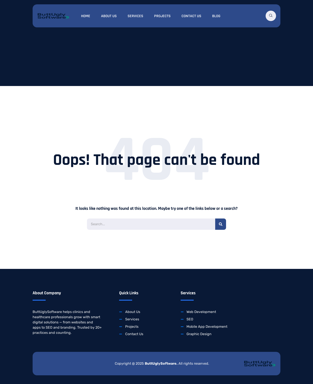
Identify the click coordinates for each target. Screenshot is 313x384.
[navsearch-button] (271, 16)
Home (85, 15)
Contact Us (191, 15)
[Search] (220, 224)
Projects (162, 15)
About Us (109, 15)
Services (135, 15)
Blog (216, 15)
